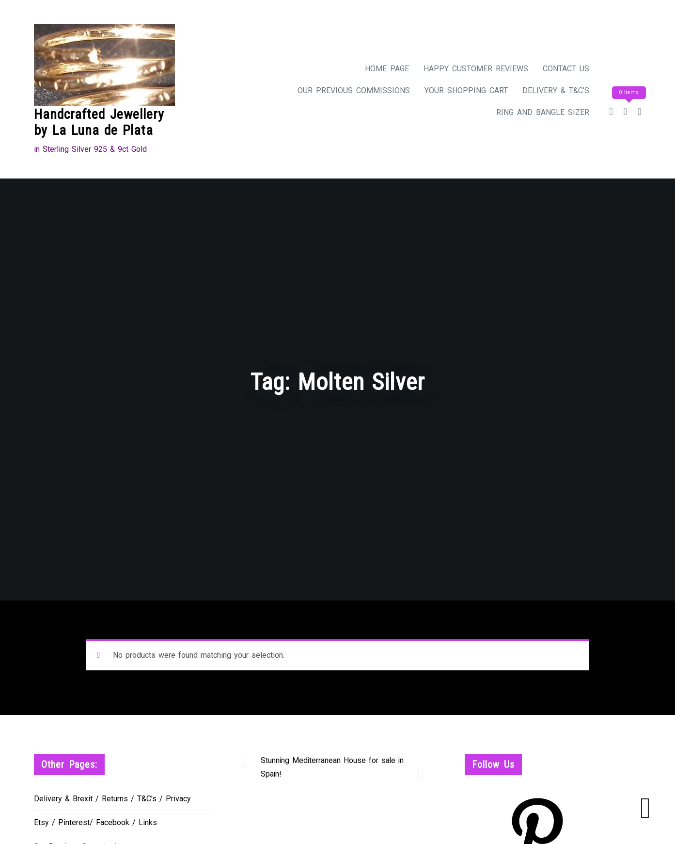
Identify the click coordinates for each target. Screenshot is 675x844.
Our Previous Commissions (354, 90)
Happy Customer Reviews (476, 68)
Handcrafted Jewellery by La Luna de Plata (99, 122)
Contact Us (566, 68)
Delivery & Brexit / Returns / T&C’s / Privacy (112, 798)
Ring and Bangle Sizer (542, 112)
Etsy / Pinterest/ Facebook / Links (95, 822)
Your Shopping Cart (466, 90)
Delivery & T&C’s (555, 90)
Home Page (387, 68)
